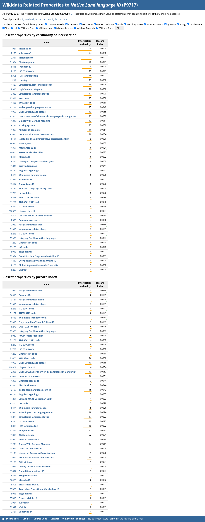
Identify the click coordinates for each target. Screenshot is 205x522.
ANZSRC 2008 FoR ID (29, 439)
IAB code (23, 247)
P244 (13, 161)
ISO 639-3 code (26, 71)
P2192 (13, 107)
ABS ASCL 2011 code (29, 202)
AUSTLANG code (27, 147)
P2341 (13, 57)
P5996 (13, 238)
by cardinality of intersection (36, 19)
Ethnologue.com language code (36, 84)
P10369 (12, 211)
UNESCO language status (32, 111)
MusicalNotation (155, 24)
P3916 (13, 448)
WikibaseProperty (86, 28)
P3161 (13, 299)
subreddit (24, 502)
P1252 (13, 147)
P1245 (13, 120)
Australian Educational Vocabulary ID (39, 489)
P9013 (13, 322)
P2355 (13, 116)
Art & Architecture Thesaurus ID (36, 134)
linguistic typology (29, 170)
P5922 (13, 439)
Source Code (40, 518)
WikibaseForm (28, 28)
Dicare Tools (12, 518)
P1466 (13, 102)
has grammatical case (30, 224)
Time (7, 28)
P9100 (13, 462)
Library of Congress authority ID (36, 161)
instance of (25, 48)
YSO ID (22, 507)
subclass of (25, 53)
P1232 (13, 242)
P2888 (13, 98)
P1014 (13, 134)
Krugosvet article (28, 475)
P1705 (13, 193)
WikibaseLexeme (64, 28)
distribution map (28, 165)
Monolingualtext (134, 24)
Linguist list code (28, 242)
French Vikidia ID (28, 498)
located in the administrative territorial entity (44, 138)
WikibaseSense (106, 28)
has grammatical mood (31, 299)
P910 (13, 89)
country (23, 80)
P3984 (13, 502)
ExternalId (73, 24)
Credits (27, 518)
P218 (13, 233)
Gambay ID (25, 143)
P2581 (13, 179)
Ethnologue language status (34, 93)
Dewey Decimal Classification (35, 466)
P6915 (13, 143)
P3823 (13, 93)
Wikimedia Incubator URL (32, 317)
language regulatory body (33, 229)
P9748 (13, 317)
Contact (55, 518)
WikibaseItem (46, 28)
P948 (13, 251)
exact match (25, 98)
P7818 (13, 498)
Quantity (171, 24)
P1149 (13, 453)
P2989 (13, 224)
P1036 (13, 466)
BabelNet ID (25, 179)
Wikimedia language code (32, 174)
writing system (27, 125)
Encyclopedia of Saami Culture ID (37, 322)
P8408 (13, 156)
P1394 (13, 62)
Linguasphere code (29, 380)
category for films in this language (37, 238)
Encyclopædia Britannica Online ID (37, 260)
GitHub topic (25, 462)
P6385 (13, 475)
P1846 (13, 165)
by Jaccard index (60, 19)
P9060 (13, 152)
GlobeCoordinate (105, 24)
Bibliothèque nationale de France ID (38, 265)
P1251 (13, 202)
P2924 (13, 256)
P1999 (13, 111)
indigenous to (26, 57)
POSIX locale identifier (31, 152)
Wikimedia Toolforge (73, 518)
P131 (13, 138)
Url (15, 28)
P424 (13, 174)
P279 (13, 53)
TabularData (195, 24)
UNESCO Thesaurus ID (31, 448)
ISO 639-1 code (26, 233)
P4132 (13, 170)
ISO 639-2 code (26, 206)
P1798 (13, 349)
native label (25, 193)
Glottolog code (26, 62)
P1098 (13, 129)
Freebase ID (25, 66)
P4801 (13, 215)
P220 (13, 71)
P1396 (13, 380)
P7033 (13, 489)
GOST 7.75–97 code (29, 197)
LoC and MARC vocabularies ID (35, 215)
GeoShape (87, 24)
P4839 (13, 188)
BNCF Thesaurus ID (29, 484)
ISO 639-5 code (26, 349)
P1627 (13, 84)
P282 (13, 125)
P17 (14, 80)
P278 (13, 197)
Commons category (29, 220)
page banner (25, 251)
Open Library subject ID (31, 471)
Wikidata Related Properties (33, 5)
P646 (13, 66)
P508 (13, 484)
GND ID (23, 269)
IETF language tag (28, 75)
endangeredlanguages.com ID (35, 107)
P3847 (13, 471)
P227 (13, 269)
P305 (13, 75)
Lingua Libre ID (27, 211)
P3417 (13, 184)
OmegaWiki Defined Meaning (34, 120)
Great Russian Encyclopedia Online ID (39, 256)
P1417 (13, 260)
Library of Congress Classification (37, 453)
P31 (14, 48)
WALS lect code (27, 102)
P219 (13, 206)
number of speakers (30, 129)
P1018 (13, 229)
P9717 (73, 13)
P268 (13, 265)
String (183, 24)
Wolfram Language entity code (35, 188)
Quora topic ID (26, 184)
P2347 (13, 507)
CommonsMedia (56, 24)
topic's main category (30, 89)
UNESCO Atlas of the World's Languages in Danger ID (47, 116)
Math (120, 24)
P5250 (13, 247)
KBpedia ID (25, 156)
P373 (13, 220)
